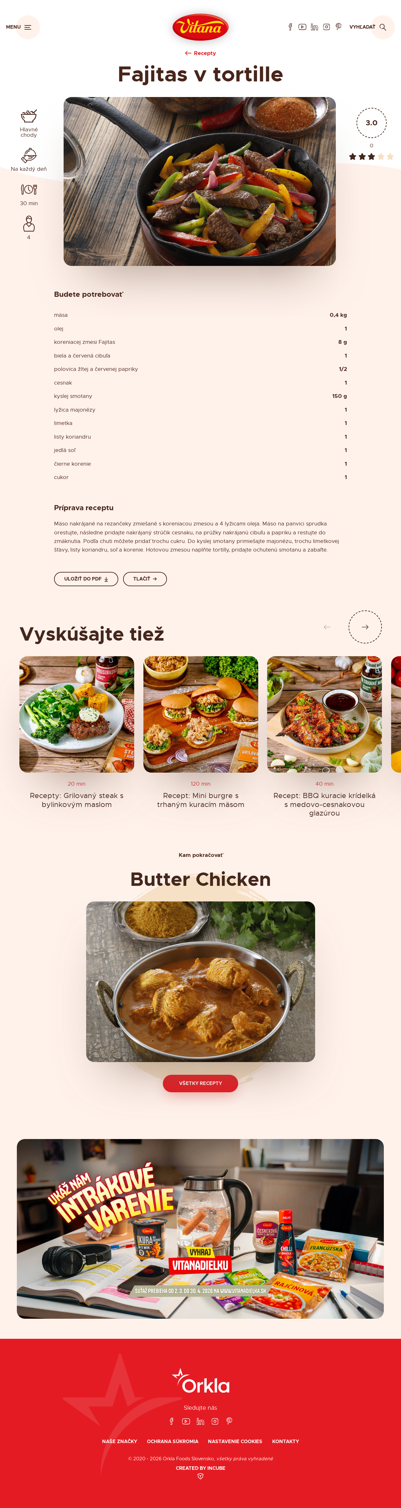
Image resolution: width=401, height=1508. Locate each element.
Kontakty (285, 1441)
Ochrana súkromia (172, 1441)
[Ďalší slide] (365, 627)
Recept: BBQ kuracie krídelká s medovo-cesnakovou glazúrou (324, 805)
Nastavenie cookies (235, 1441)
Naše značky (119, 1441)
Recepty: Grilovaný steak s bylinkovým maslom (76, 800)
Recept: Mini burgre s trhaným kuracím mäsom (200, 800)
